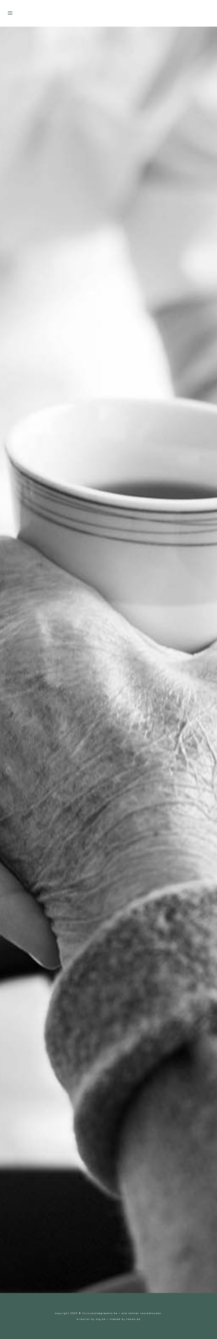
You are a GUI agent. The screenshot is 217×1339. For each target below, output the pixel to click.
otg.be (100, 1319)
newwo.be (133, 1319)
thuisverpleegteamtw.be (99, 1313)
